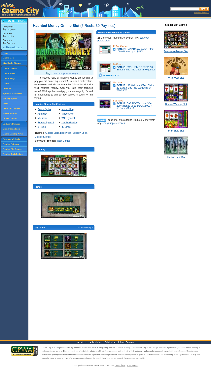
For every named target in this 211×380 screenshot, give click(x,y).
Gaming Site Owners (12, 149)
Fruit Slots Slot (176, 130)
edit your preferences (113, 123)
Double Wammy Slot (176, 104)
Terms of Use (120, 365)
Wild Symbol (68, 118)
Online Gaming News (13, 134)
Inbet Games (63, 140)
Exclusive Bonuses (11, 124)
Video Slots (67, 113)
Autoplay (42, 113)
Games (6, 83)
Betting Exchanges (11, 108)
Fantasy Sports (10, 98)
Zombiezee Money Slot (176, 51)
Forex (5, 103)
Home (5, 53)
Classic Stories (43, 136)
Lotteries (7, 88)
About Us (81, 342)
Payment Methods (11, 139)
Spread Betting (10, 113)
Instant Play (67, 109)
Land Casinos (127, 342)
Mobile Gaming (69, 122)
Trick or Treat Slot (176, 157)
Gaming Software (11, 144)
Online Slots (8, 58)
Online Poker (9, 73)
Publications (111, 342)
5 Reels (42, 127)
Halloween (65, 133)
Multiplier (42, 118)
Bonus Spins (44, 109)
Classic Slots (52, 133)
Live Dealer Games (12, 63)
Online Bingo (9, 78)
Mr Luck (117, 82)
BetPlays (118, 100)
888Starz (118, 64)
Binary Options (10, 118)
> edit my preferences (12, 47)
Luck (84, 133)
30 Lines (65, 127)
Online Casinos (10, 68)
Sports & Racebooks (12, 93)
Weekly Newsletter (11, 129)
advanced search (201, 12)
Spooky (77, 133)
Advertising (95, 342)
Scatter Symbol (46, 122)
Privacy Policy (132, 365)
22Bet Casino (120, 46)
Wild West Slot (176, 77)
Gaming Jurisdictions (13, 154)
